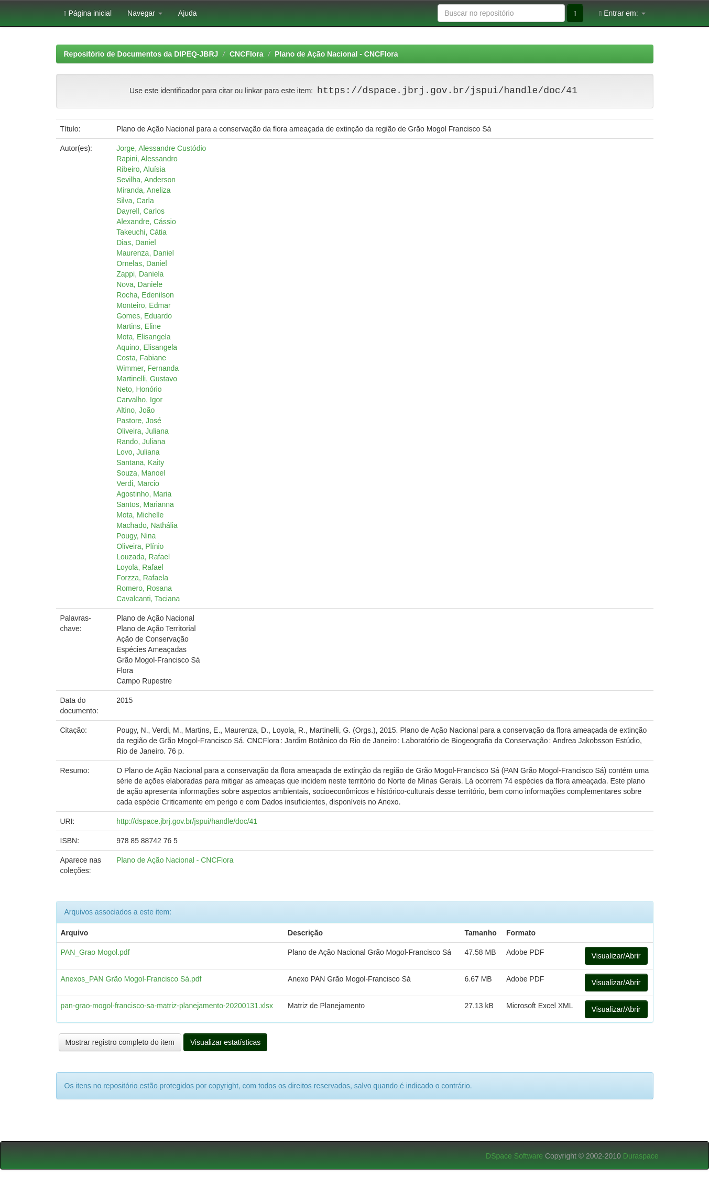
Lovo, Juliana (138, 452)
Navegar (144, 13)
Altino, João (135, 410)
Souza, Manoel (140, 473)
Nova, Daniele (139, 284)
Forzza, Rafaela (142, 578)
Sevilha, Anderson (146, 179)
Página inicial (88, 13)
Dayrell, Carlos (140, 211)
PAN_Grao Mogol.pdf (95, 952)
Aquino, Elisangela (146, 347)
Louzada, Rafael (143, 557)
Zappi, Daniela (139, 274)
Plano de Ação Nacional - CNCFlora (336, 54)
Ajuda (187, 13)
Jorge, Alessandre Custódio (161, 148)
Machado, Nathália (147, 525)
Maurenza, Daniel (145, 253)
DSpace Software (514, 1156)
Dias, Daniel (136, 242)
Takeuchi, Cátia (141, 232)
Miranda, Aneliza (143, 190)
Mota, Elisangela (143, 337)
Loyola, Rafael (139, 567)
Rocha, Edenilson (145, 295)
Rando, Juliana (140, 441)
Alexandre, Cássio (146, 221)
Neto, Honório (138, 389)
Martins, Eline (138, 326)
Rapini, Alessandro (147, 159)
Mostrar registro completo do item (120, 1042)
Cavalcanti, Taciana (148, 598)
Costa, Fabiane (141, 358)
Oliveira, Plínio (139, 546)
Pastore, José (138, 420)
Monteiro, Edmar (143, 305)
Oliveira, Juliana (142, 431)
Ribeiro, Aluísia (140, 169)
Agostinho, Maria (143, 494)
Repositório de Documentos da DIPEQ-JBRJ (141, 54)
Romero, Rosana (144, 588)
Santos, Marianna (145, 504)
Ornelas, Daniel (141, 263)
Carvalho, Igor (139, 399)
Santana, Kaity (140, 462)
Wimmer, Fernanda (147, 368)
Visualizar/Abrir (616, 956)
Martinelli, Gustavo (146, 378)
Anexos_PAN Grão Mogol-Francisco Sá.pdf (131, 979)
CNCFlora (247, 54)
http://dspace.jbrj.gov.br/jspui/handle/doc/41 (186, 821)
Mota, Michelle (139, 515)
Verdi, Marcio (137, 483)
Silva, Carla (135, 200)
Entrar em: (622, 13)
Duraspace (641, 1156)
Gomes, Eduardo (144, 316)
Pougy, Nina (136, 536)
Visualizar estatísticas (225, 1042)
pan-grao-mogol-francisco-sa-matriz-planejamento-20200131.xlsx (167, 1005)
